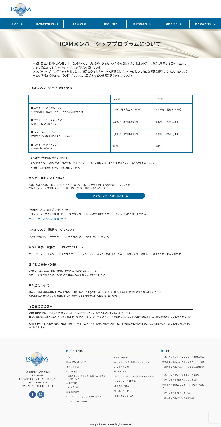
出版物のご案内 (121, 386)
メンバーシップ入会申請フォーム (110, 195)
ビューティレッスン (123, 395)
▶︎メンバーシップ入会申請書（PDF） (48, 218)
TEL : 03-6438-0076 (37, 382)
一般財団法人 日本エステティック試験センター (183, 368)
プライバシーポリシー (76, 401)
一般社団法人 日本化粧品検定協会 (178, 397)
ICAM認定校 (73, 387)
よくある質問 (72, 366)
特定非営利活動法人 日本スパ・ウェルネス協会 (183, 386)
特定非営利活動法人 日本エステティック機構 (183, 362)
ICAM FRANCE (120, 357)
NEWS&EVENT (121, 371)
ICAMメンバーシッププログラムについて (85, 396)
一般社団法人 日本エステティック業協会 (181, 375)
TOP (68, 357)
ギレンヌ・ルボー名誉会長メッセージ (132, 362)
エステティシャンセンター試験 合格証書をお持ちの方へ (86, 377)
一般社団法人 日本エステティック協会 (180, 379)
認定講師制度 (72, 391)
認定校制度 (71, 382)
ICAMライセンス (74, 371)
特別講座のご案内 (122, 390)
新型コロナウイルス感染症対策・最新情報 (134, 376)
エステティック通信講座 (125, 381)
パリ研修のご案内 (122, 366)
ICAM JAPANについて (76, 362)
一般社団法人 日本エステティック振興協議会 (183, 357)
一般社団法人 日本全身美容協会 (177, 392)
